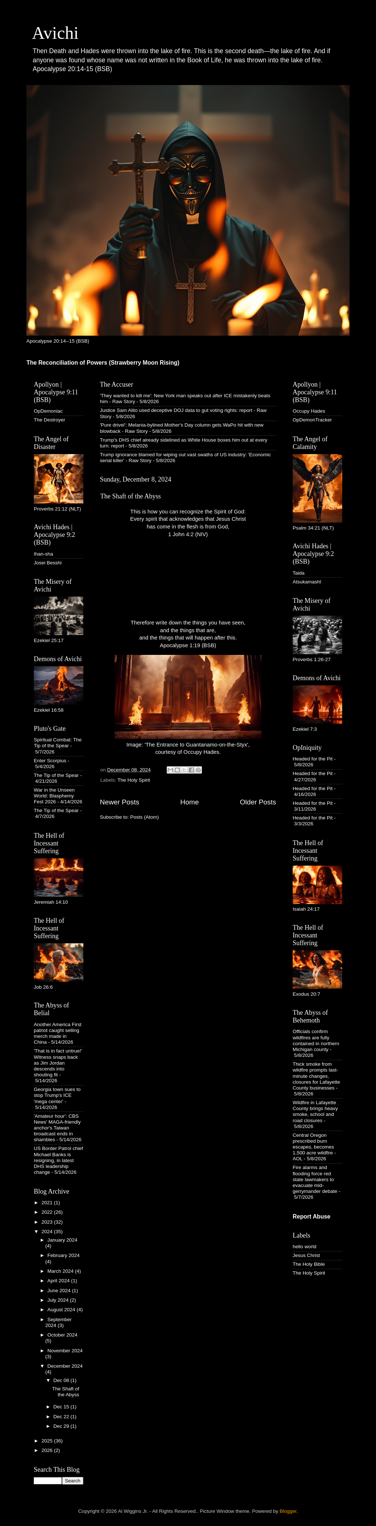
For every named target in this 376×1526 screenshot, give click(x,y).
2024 (47, 1231)
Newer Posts (119, 802)
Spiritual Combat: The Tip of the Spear (58, 742)
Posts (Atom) (144, 817)
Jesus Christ (306, 1255)
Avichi (55, 33)
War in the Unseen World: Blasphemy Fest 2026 (54, 795)
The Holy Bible (309, 1264)
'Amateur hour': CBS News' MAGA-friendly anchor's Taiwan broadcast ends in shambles (57, 1128)
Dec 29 (61, 1426)
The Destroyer (49, 420)
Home (189, 802)
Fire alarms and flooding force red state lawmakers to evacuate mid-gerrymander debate (315, 1179)
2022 (47, 1212)
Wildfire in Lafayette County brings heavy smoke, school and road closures (315, 1111)
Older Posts (258, 802)
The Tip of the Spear (56, 775)
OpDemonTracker (312, 420)
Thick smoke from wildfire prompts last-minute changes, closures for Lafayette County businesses (316, 1076)
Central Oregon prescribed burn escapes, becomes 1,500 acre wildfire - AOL (314, 1147)
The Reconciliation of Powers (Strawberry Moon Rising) (103, 363)
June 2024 (59, 1290)
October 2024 (62, 1335)
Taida (298, 573)
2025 (47, 1441)
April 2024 (59, 1280)
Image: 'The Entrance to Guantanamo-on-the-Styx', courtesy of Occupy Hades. (188, 705)
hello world (305, 1246)
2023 (47, 1222)
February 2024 (63, 1255)
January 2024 (62, 1240)
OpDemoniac (48, 411)
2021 (47, 1202)
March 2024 (61, 1271)
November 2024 (65, 1350)
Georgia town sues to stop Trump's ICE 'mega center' (57, 1095)
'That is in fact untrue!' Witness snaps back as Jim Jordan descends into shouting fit (58, 1062)
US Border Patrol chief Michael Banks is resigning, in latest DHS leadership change (58, 1160)
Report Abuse (311, 1216)
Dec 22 (61, 1416)
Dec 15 (61, 1406)
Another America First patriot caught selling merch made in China (58, 1033)
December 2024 (65, 1366)
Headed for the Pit (313, 759)
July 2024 (58, 1300)
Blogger (288, 1511)
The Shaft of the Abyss (130, 496)
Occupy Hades (309, 411)
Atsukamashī (307, 582)
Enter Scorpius (50, 760)
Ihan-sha (43, 554)
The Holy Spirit (134, 780)
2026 (47, 1450)
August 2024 (62, 1309)
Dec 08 (61, 1380)
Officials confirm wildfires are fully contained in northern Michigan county (316, 1040)
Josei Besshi (48, 562)
